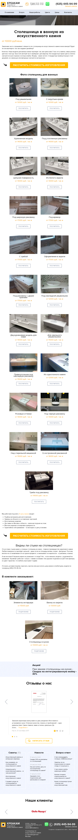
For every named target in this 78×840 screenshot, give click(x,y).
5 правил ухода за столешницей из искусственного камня (13, 783)
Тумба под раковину (39, 492)
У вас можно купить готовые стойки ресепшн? (63, 758)
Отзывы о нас (39, 683)
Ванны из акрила (55, 602)
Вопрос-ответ (63, 753)
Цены (57, 12)
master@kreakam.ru (31, 828)
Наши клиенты (39, 800)
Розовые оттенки (23, 414)
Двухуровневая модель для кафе (23, 336)
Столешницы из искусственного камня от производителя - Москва (33, 833)
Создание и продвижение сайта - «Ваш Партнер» (63, 829)
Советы (13, 753)
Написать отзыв (40, 741)
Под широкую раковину (23, 217)
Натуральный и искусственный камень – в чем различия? (15, 771)
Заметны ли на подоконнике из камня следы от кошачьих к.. (62, 764)
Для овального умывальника (55, 336)
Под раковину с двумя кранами (23, 296)
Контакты (68, 12)
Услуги (21, 12)
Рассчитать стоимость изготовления (37, 65)
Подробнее (23, 612)
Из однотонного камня (55, 374)
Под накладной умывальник (54, 296)
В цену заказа (24, 514)
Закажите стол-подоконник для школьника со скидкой (38, 778)
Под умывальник (23, 99)
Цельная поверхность (23, 178)
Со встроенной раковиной (54, 453)
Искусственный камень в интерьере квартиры (14, 758)
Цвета (47, 12)
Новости (39, 753)
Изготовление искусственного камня (13, 777)
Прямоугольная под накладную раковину (23, 375)
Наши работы (34, 12)
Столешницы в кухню (39, 642)
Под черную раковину (54, 414)
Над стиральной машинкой (23, 453)
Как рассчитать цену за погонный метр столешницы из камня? (38, 768)
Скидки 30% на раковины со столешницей (38, 760)
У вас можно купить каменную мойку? (61, 770)
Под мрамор (54, 217)
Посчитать (23, 108)
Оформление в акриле (54, 256)
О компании (9, 12)
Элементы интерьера (23, 602)
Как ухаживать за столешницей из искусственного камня (13, 764)
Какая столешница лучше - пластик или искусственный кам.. (63, 783)
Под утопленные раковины (54, 138)
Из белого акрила (54, 178)
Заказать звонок (71, 6)
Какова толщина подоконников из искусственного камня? (62, 776)
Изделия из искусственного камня (15, 4)
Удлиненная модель (23, 138)
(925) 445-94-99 (66, 4)
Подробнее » (23, 727)
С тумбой (23, 256)
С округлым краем (54, 99)
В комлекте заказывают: (18, 576)
